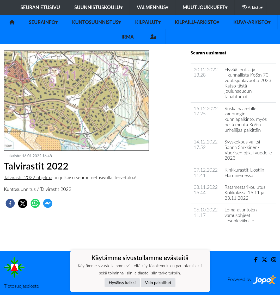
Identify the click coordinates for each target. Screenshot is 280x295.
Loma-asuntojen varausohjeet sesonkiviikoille (240, 215)
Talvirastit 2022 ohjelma (28, 177)
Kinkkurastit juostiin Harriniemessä (244, 172)
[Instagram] (271, 259)
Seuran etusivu (40, 7)
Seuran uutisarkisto (213, 235)
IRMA (127, 37)
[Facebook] (254, 259)
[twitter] (22, 203)
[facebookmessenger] (47, 203)
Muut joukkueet (204, 7)
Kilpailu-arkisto (197, 22)
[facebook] (10, 203)
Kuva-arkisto (251, 22)
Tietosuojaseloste (21, 286)
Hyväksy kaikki (122, 282)
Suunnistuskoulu (98, 7)
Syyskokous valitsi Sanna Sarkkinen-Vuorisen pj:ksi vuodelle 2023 (248, 150)
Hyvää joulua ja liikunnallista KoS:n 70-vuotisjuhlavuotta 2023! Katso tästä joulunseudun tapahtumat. (248, 83)
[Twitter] (262, 259)
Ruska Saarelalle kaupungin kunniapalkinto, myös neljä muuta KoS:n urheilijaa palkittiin (245, 119)
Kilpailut (147, 22)
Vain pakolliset (158, 282)
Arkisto (252, 7)
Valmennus (152, 7)
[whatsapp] (35, 203)
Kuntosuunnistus (96, 22)
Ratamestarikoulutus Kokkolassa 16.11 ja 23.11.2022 (244, 192)
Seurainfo (43, 22)
